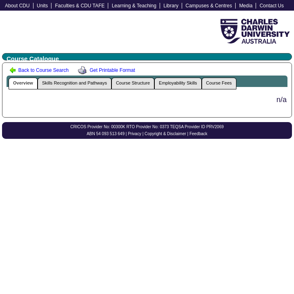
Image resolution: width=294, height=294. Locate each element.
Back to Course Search (39, 70)
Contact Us (272, 6)
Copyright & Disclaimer (165, 133)
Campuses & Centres (208, 6)
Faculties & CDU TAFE (80, 6)
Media (246, 6)
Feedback (198, 133)
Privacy (134, 133)
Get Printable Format (105, 70)
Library (170, 6)
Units (42, 6)
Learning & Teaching (134, 6)
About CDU (17, 6)
